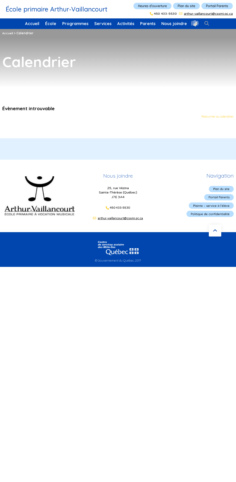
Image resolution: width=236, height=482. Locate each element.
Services (103, 23)
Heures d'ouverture (152, 6)
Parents (148, 23)
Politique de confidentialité (209, 215)
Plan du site (186, 6)
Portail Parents (217, 6)
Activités (125, 23)
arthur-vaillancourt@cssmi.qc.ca (208, 14)
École (50, 23)
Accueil (32, 23)
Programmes (75, 23)
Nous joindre (174, 23)
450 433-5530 (165, 14)
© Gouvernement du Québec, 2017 (118, 261)
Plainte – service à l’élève (210, 207)
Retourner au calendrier (216, 117)
